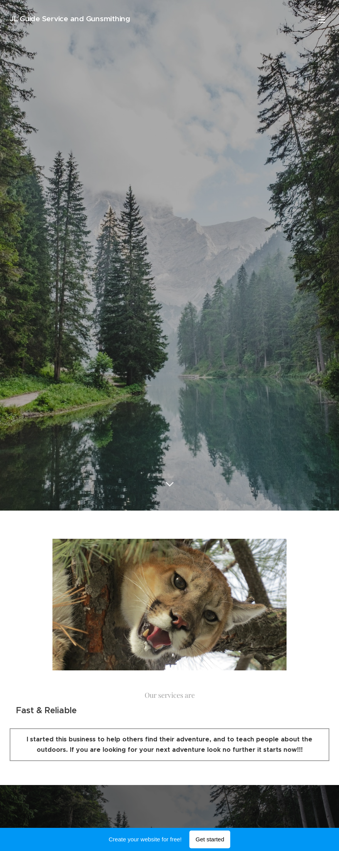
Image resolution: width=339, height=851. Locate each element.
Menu (321, 19)
